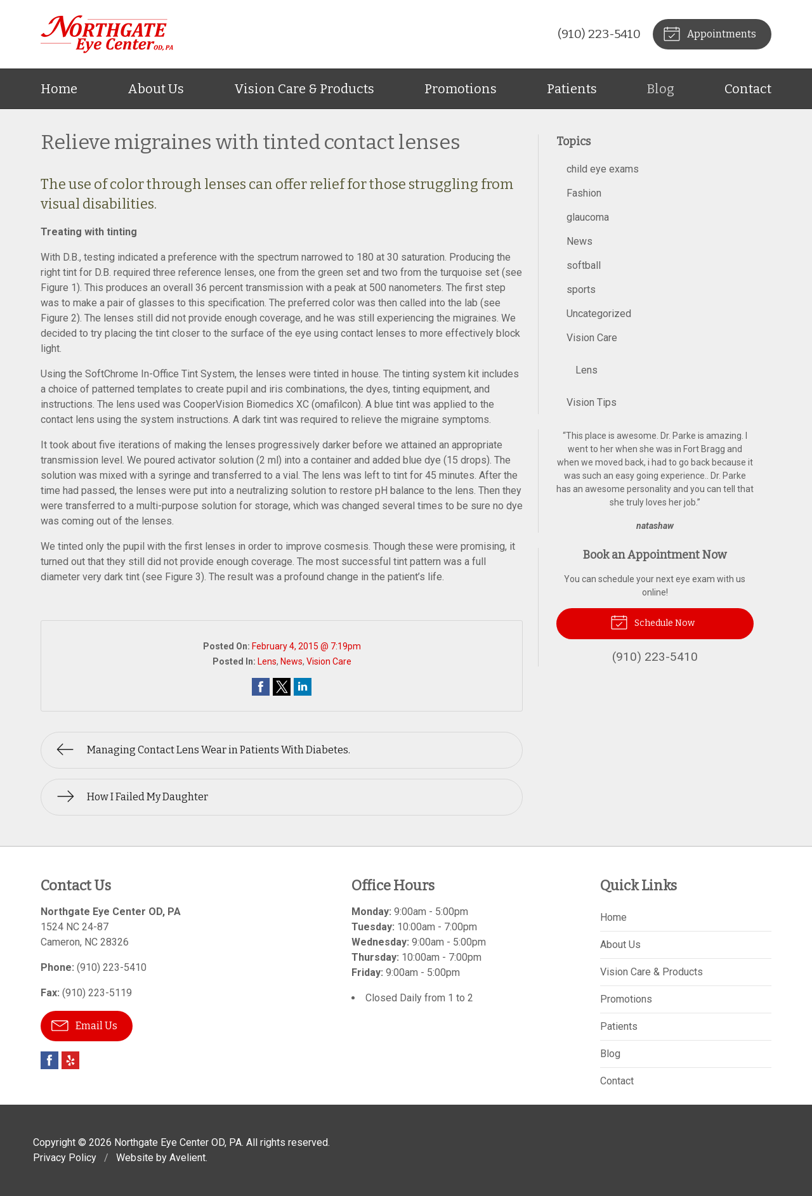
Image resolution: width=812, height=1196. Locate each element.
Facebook (49, 1060)
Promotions (460, 88)
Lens (267, 661)
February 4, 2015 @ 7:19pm (306, 646)
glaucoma (587, 217)
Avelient (187, 1158)
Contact (747, 88)
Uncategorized (598, 314)
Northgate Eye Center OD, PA (178, 1142)
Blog (660, 88)
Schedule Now (652, 621)
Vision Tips (591, 402)
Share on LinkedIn (302, 687)
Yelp (70, 1060)
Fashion (583, 193)
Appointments (709, 33)
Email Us (84, 1025)
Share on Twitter (282, 687)
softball (583, 265)
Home (59, 88)
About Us (156, 88)
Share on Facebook (261, 687)
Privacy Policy (64, 1158)
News (291, 661)
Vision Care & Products (304, 88)
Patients (572, 88)
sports (581, 289)
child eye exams (602, 169)
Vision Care (328, 661)
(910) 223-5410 (598, 34)
